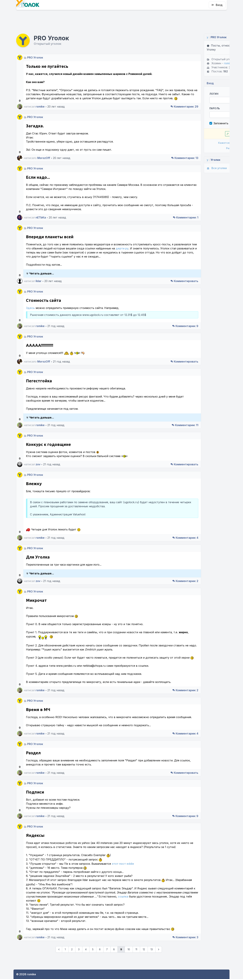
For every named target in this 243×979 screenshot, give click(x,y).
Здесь (30, 302)
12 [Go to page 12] (130, 963)
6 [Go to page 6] (85, 963)
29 (156, 96)
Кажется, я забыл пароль (201, 128)
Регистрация (201, 134)
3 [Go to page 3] (64, 963)
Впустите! (201, 119)
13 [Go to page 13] (137, 963)
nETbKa (41, 207)
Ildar (39, 275)
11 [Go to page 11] (122, 963)
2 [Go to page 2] (57, 963)
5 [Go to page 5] (78, 963)
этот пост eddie (123, 874)
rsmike (40, 96)
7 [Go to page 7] (92, 963)
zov (38, 458)
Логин (185, 79)
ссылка (50, 910)
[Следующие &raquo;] (144, 963)
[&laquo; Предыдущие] (45, 963)
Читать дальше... (40, 267)
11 (156, 419)
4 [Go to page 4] (71, 963)
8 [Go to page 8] (100, 963)
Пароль (186, 94)
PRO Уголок (35, 43)
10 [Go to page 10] (114, 963)
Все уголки (188, 154)
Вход (217, 5)
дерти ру (158, 238)
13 (156, 148)
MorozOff (43, 147)
